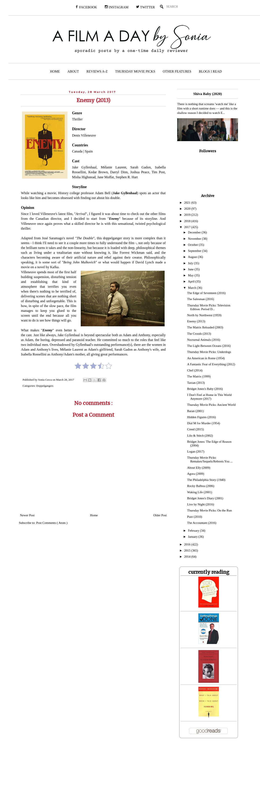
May (191, 275)
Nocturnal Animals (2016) (203, 339)
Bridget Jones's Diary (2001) (205, 498)
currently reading (208, 572)
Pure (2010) (194, 516)
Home (94, 515)
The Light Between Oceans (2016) (209, 345)
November (195, 238)
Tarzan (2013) (196, 382)
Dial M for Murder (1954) (203, 423)
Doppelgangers (44, 385)
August (193, 257)
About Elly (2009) (198, 467)
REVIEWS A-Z (97, 71)
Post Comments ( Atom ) (52, 522)
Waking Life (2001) (199, 492)
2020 (187, 208)
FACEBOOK (86, 7)
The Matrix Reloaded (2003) (205, 327)
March (192, 287)
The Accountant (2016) (201, 522)
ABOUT (73, 71)
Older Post (160, 515)
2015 (187, 550)
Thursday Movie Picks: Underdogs (209, 352)
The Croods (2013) (199, 333)
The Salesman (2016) (200, 299)
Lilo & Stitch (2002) (200, 435)
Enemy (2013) (196, 321)
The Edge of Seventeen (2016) (206, 293)
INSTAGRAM (117, 7)
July (191, 263)
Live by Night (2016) (200, 504)
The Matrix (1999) (199, 376)
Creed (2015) (195, 429)
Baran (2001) (195, 411)
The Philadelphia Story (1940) (206, 479)
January (193, 536)
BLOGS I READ (210, 71)
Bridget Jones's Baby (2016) (205, 388)
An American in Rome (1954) (206, 358)
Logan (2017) (195, 451)
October (193, 244)
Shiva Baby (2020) (207, 94)
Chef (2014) (195, 370)
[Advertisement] (128, 769)
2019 (187, 214)
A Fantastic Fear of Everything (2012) (211, 364)
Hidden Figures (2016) (201, 417)
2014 (187, 556)
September (195, 250)
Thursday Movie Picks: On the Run (209, 510)
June (191, 269)
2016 (187, 544)
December (195, 232)
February (194, 530)
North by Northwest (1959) (204, 315)
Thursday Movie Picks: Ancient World (211, 404)
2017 (187, 227)
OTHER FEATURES (177, 71)
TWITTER (145, 7)
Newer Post (27, 515)
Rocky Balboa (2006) (200, 486)
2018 (187, 221)
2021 (187, 202)
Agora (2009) (195, 473)
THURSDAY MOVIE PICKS (135, 71)
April (191, 281)
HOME (55, 71)
